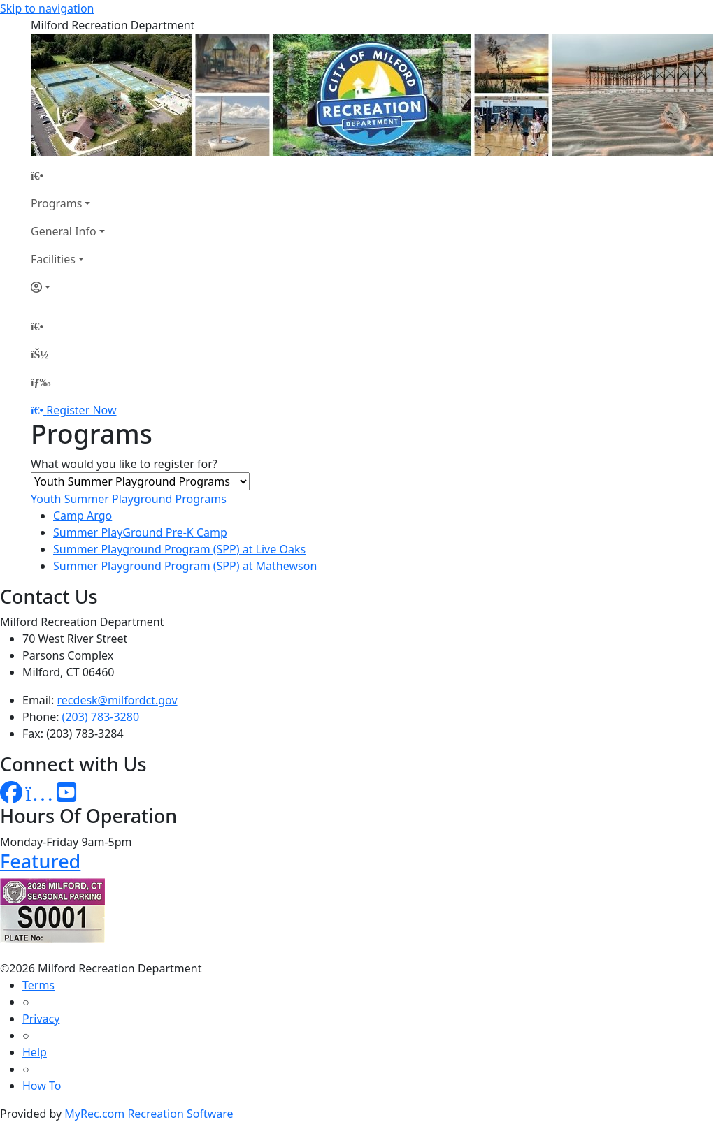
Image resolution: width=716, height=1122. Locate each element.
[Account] (68, 287)
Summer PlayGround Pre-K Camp (140, 532)
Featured (40, 861)
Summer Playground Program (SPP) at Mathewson (185, 566)
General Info (63, 231)
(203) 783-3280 (100, 716)
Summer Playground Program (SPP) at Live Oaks (179, 549)
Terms (38, 985)
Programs (56, 203)
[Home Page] (68, 175)
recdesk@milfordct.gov (117, 700)
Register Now (81, 410)
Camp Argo (82, 515)
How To (41, 1085)
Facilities (53, 259)
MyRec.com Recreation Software (148, 1113)
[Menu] (40, 382)
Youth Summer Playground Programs (129, 499)
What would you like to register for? (124, 464)
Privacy (40, 1018)
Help (34, 1052)
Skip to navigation (47, 8)
